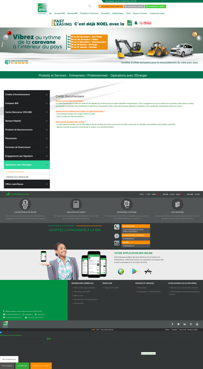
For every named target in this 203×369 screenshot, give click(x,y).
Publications (118, 13)
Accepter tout (22, 366)
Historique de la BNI (82, 291)
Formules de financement (17, 147)
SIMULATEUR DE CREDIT (76, 212)
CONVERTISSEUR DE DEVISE (25, 212)
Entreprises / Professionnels (149, 291)
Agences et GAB (111, 288)
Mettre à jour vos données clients (184, 288)
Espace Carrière (140, 13)
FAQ (128, 13)
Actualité (105, 13)
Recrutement (109, 1)
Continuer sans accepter (41, 366)
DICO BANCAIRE (178, 212)
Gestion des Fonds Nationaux (86, 299)
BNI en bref (78, 295)
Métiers (167, 329)
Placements (11, 138)
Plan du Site (182, 329)
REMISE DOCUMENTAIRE (17, 177)
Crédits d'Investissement (17, 94)
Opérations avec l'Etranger (18, 165)
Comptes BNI (11, 103)
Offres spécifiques (14, 184)
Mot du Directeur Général (84, 288)
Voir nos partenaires (9, 359)
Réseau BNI (72, 13)
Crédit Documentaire (15, 172)
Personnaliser (7, 366)
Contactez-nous (157, 13)
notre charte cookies (148, 353)
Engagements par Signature (19, 156)
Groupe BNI (59, 13)
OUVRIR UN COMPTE (134, 6)
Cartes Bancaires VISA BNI (18, 112)
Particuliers (142, 288)
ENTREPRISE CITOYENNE (127, 212)
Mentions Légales (193, 329)
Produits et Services (89, 13)
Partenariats (79, 303)
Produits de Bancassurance (19, 130)
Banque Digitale (13, 121)
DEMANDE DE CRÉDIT (155, 6)
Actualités (174, 329)
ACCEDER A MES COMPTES (111, 6)
